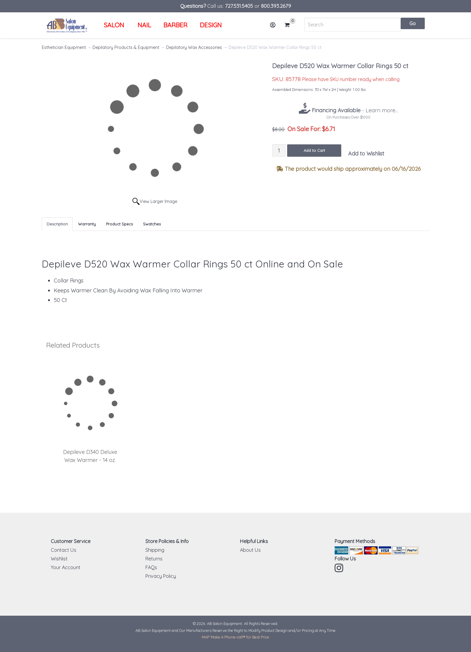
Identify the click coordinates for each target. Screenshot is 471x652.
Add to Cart (314, 150)
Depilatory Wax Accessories (194, 47)
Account (275, 27)
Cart (290, 25)
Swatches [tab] (152, 224)
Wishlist (59, 559)
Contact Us (63, 550)
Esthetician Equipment (64, 47)
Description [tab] (57, 224)
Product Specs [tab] (119, 224)
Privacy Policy (160, 576)
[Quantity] (279, 150)
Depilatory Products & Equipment (126, 47)
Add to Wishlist (366, 153)
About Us (250, 550)
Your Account (66, 567)
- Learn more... (354, 110)
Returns (154, 559)
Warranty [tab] (87, 224)
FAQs (151, 567)
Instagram (339, 568)
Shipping (154, 550)
